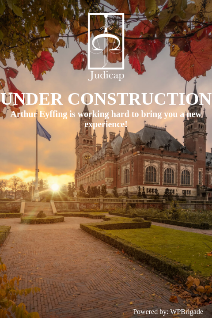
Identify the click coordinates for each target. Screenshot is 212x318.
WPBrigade (186, 311)
